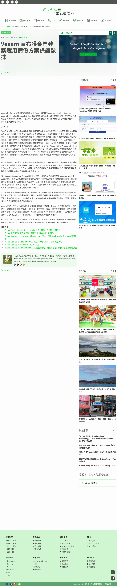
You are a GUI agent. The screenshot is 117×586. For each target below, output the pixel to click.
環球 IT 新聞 (11, 540)
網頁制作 (63, 537)
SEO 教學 (92, 546)
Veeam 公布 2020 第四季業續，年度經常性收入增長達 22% (29, 233)
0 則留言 (24, 37)
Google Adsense (40, 561)
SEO (89, 537)
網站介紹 (108, 584)
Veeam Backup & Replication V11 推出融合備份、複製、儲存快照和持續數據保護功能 (41, 247)
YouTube (10, 569)
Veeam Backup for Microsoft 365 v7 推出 (22, 244)
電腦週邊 (37, 540)
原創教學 (63, 557)
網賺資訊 (37, 567)
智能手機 (37, 543)
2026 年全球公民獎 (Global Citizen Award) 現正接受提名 (97, 460)
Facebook (11, 561)
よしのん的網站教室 (89, 483)
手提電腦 (37, 546)
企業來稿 (10, 552)
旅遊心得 (90, 557)
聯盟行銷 (37, 569)
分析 (8, 575)
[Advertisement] (39, 94)
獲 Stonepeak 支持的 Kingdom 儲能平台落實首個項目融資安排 (97, 446)
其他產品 (37, 549)
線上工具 (65, 564)
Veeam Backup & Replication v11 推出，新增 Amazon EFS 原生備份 (33, 241)
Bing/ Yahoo (94, 543)
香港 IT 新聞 (6, 32)
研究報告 (10, 549)
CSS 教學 (65, 540)
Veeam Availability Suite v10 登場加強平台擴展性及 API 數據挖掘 (32, 230)
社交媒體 (9, 557)
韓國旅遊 (92, 567)
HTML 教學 (66, 543)
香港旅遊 (92, 561)
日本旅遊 (92, 564)
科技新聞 (10, 26)
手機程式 (65, 567)
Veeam (6, 72)
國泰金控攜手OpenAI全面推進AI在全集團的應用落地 (97, 453)
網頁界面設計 (66, 552)
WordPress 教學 (68, 546)
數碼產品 (36, 537)
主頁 (3, 26)
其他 (8, 572)
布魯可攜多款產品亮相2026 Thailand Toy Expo (97, 465)
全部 (112, 79)
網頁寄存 (65, 549)
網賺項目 (36, 557)
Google (92, 540)
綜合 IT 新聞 (11, 546)
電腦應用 (65, 561)
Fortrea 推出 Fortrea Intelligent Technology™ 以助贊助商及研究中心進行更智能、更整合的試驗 (96, 438)
